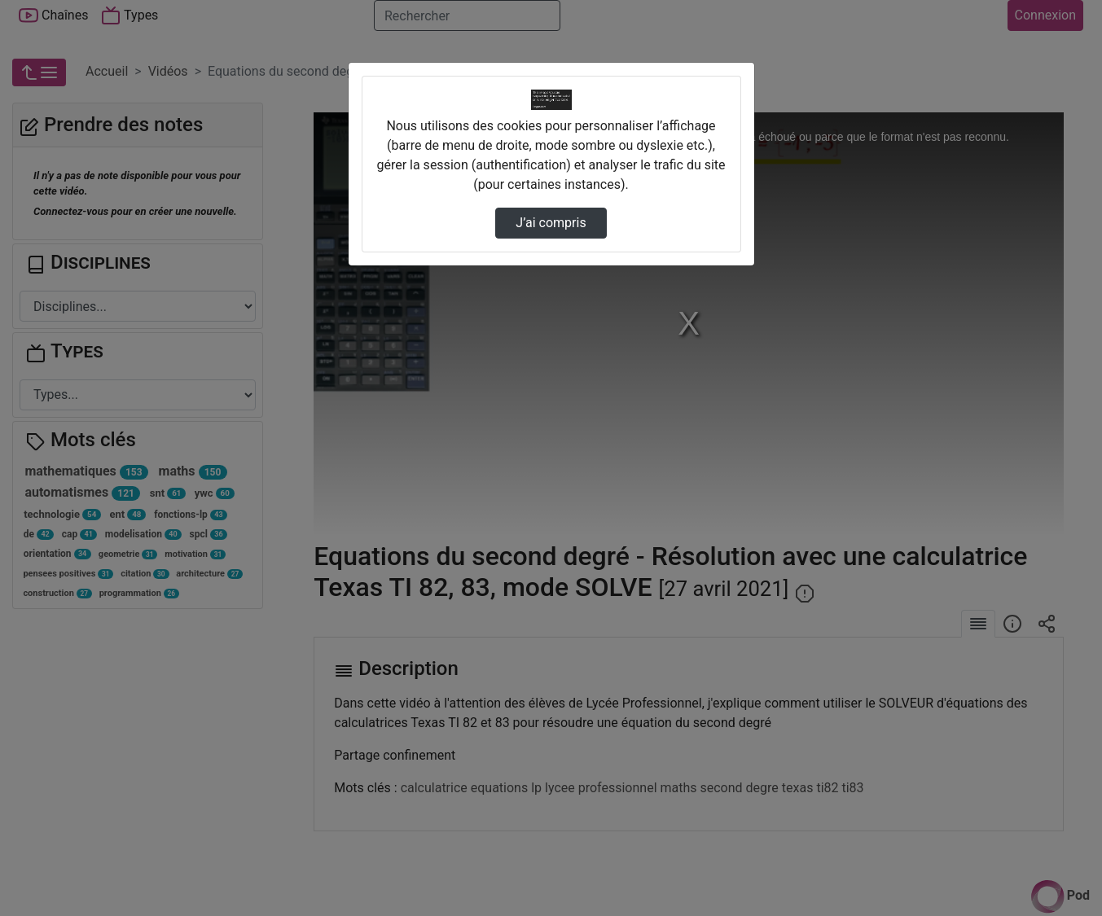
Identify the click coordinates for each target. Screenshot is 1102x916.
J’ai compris (551, 222)
